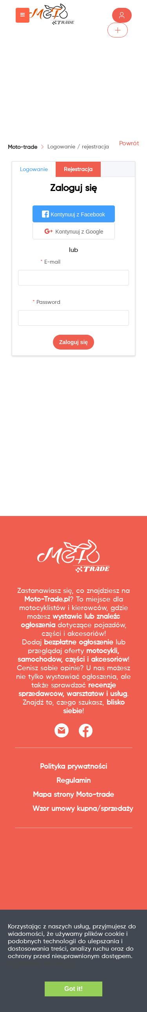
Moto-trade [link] (22, 147)
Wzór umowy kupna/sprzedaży (83, 808)
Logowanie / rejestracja (78, 147)
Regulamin (73, 780)
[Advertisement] (73, 80)
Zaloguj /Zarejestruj (121, 15)
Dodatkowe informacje (41, 964)
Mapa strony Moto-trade (73, 794)
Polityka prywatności (73, 766)
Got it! (73, 988)
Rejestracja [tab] (78, 169)
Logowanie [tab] (34, 169)
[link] (78, 147)
